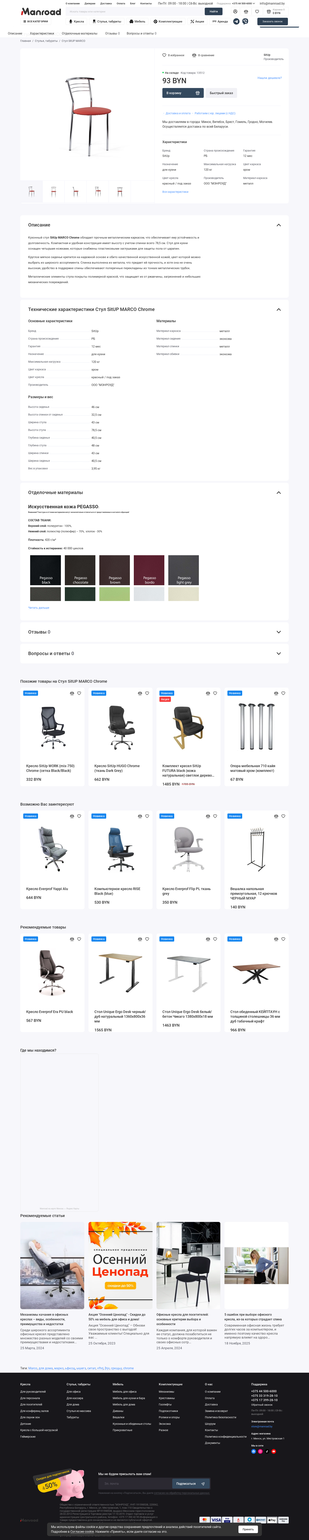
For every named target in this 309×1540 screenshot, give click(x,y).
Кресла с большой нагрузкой (39, 1430)
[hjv (107, 1368)
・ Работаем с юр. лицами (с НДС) (213, 113)
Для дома (73, 1404)
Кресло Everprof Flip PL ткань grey (186, 891)
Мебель (137, 21)
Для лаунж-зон (30, 1417)
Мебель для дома (124, 1404)
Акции (197, 21)
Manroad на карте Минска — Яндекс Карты (59, 1209)
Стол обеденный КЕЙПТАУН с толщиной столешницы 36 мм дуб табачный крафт (255, 1016)
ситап (91, 1368)
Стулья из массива (79, 1411)
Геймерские (27, 1436)
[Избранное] (257, 11)
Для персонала (30, 1398)
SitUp (267, 54)
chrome (128, 1368)
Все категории (36, 21)
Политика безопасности (220, 1417)
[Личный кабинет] (235, 11)
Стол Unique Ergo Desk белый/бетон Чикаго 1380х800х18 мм (187, 1014)
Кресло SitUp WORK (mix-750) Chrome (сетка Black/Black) (50, 768)
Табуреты (73, 1417)
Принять (248, 1529)
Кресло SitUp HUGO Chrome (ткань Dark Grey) (117, 768)
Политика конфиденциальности (226, 1436)
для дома (46, 1368)
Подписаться (191, 1483)
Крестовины (167, 1398)
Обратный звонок (262, 1404)
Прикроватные (122, 1430)
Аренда (220, 21)
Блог (132, 3)
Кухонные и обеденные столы (132, 1423)
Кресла (76, 21)
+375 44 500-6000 (236, 3)
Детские (25, 1423)
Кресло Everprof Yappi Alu (47, 889)
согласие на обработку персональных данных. (182, 1492)
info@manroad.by (272, 3)
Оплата (121, 3)
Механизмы (166, 1391)
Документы (212, 1443)
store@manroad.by (261, 1426)
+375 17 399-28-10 (264, 1400)
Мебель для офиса (125, 1391)
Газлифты (165, 1404)
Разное (163, 1430)
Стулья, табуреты (106, 21)
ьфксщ (70, 1368)
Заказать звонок (272, 21)
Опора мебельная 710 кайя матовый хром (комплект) (252, 768)
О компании (73, 3)
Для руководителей (33, 1391)
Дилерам (90, 3)
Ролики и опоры (169, 1417)
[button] (142, 197)
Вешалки (118, 1417)
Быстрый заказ (221, 93)
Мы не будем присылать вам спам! (124, 1474)
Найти (214, 11)
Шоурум (210, 1423)
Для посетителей (31, 1404)
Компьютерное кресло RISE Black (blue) (117, 891)
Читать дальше (38, 607)
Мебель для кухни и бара (129, 1398)
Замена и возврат (216, 1411)
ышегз (81, 1368)
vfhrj (100, 1368)
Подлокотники (168, 1411)
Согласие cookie (82, 1531)
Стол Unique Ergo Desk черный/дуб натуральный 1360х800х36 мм (120, 1016)
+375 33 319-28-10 (264, 1396)
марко (59, 1368)
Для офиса (74, 1391)
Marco (32, 1368)
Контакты (146, 3)
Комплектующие (168, 21)
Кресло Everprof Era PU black (49, 1012)
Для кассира (75, 1398)
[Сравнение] (246, 11)
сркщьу (116, 1368)
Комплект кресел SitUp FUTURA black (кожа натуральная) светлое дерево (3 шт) (187, 771)
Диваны (118, 1411)
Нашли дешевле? (270, 78)
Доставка (106, 3)
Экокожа (165, 1423)
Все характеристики (175, 191)
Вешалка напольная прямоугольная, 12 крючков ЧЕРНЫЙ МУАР (253, 893)
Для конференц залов (34, 1411)
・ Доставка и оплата (176, 113)
